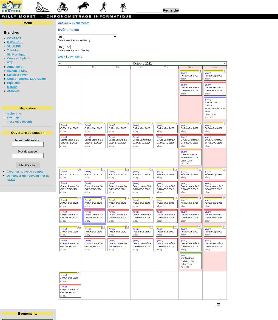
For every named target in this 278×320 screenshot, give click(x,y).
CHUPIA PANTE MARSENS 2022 (189, 156)
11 (236, 46)
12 (244, 46)
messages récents (19, 121)
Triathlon (13, 50)
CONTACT (14, 38)
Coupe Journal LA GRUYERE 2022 (69, 141)
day (70, 56)
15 (266, 46)
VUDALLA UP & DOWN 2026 (249, 121)
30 (273, 55)
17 (229, 51)
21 (258, 51)
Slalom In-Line (17, 70)
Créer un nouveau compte (25, 171)
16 (273, 46)
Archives (13, 91)
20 (251, 51)
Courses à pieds (18, 58)
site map (13, 117)
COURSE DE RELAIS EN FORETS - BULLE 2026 (246, 111)
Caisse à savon (17, 74)
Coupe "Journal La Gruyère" (27, 78)
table (78, 56)
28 (258, 55)
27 (251, 55)
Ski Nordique (16, 54)
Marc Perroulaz (161, 314)
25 (236, 55)
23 (273, 51)
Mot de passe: (28, 151)
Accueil (63, 23)
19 (244, 51)
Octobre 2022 (250, 30)
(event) (184, 73)
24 (229, 55)
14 (258, 46)
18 (236, 51)
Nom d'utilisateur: (27, 140)
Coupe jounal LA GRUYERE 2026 (252, 101)
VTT (9, 62)
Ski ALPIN (14, 46)
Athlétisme (14, 66)
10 (229, 46)
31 (229, 59)
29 (266, 55)
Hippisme (13, 83)
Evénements (80, 23)
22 (266, 51)
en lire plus (268, 147)
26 (244, 55)
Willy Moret (130, 314)
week (61, 56)
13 (251, 46)
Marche (12, 87)
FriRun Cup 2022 (189, 75)
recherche (14, 113)
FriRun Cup (15, 42)
